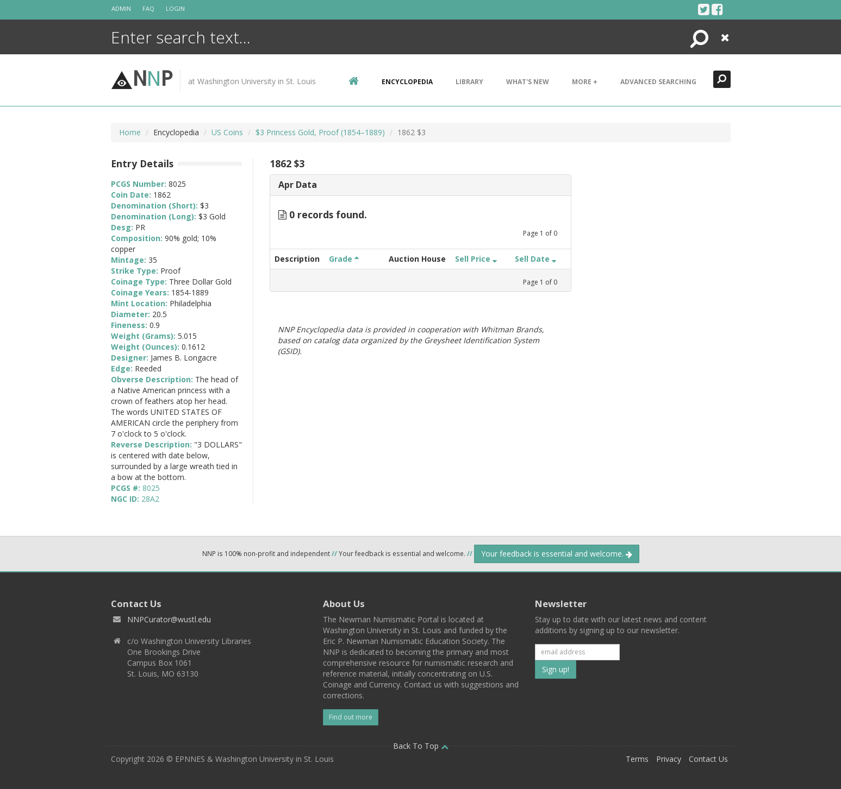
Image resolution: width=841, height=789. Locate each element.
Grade (344, 259)
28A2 (150, 499)
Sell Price (476, 259)
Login (175, 8)
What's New (527, 81)
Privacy (668, 759)
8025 (151, 488)
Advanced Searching (658, 81)
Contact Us (708, 759)
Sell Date (535, 259)
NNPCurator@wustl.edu (169, 619)
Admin (121, 8)
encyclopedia (407, 81)
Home (130, 132)
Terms (637, 759)
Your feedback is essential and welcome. (556, 553)
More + (584, 81)
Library (469, 81)
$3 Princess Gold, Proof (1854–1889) (320, 132)
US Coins (227, 132)
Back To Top (420, 746)
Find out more (350, 717)
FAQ (148, 8)
